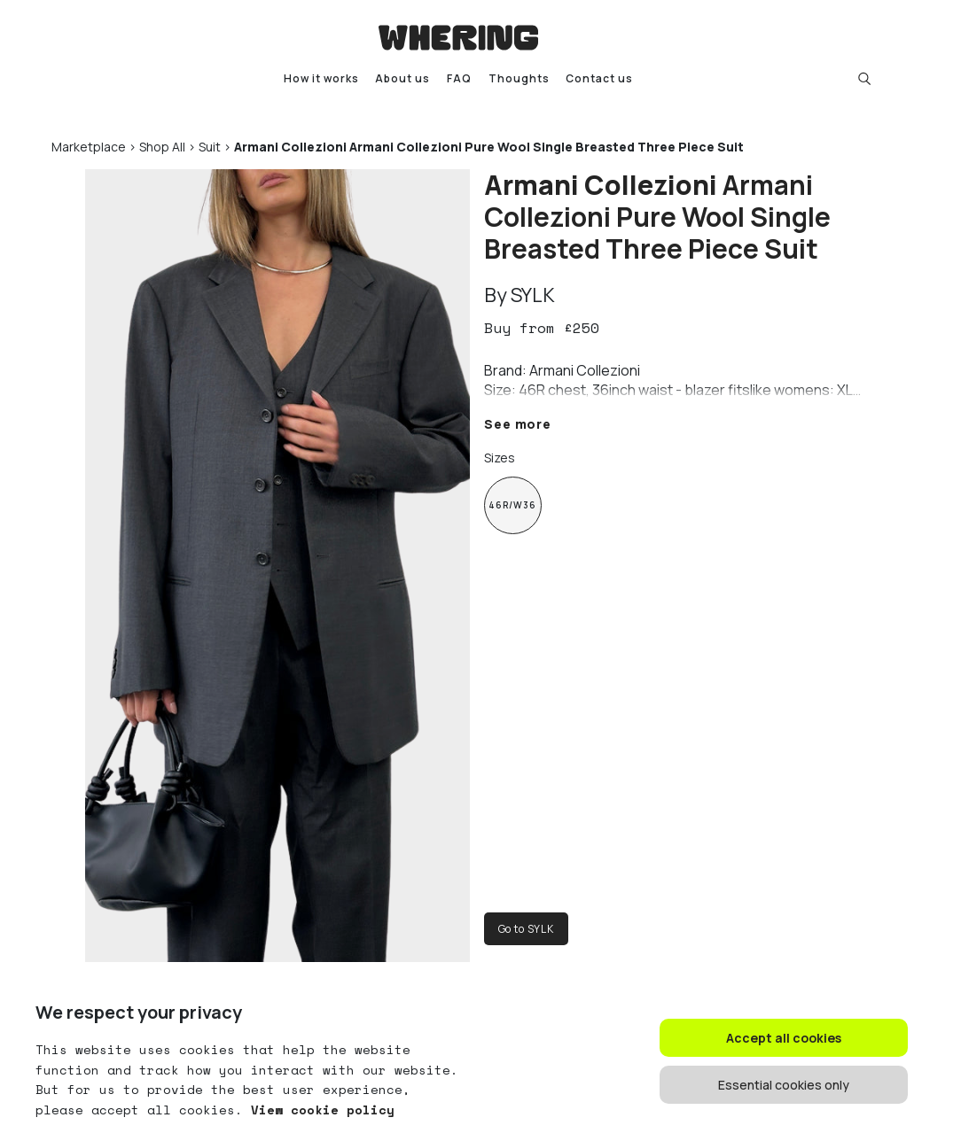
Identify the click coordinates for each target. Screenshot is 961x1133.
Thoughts (519, 78)
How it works (321, 78)
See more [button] (518, 423)
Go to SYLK (526, 928)
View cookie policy (319, 1109)
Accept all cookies (783, 1037)
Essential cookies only (783, 1084)
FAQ (459, 78)
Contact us (599, 78)
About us (402, 78)
